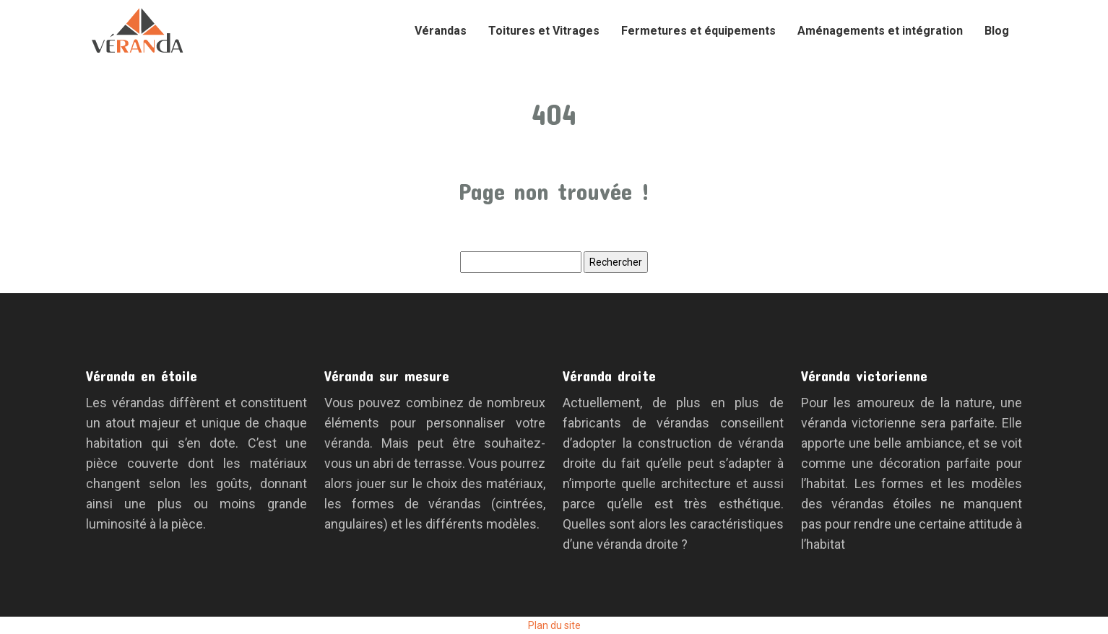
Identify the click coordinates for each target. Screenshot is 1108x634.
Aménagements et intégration (880, 31)
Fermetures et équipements (698, 31)
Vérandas (441, 31)
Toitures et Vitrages (544, 31)
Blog (996, 31)
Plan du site (554, 625)
